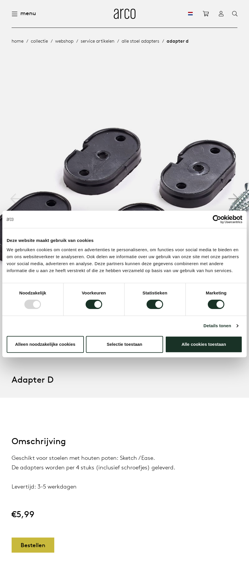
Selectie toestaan (124, 344)
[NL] (190, 13)
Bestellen (33, 545)
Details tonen (217, 325)
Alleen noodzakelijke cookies (45, 344)
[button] (233, 198)
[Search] (234, 14)
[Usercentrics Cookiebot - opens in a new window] (217, 219)
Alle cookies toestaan (203, 344)
